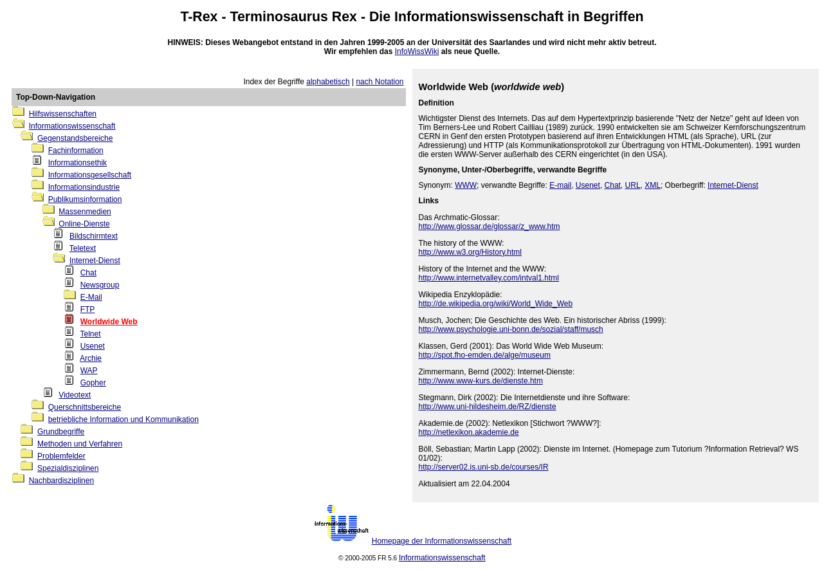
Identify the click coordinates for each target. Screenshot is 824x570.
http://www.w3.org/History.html (470, 252)
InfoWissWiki (417, 51)
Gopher (93, 382)
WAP (89, 370)
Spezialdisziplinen (67, 468)
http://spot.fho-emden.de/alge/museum (485, 355)
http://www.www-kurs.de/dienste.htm (481, 380)
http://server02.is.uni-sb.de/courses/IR (484, 467)
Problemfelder (61, 456)
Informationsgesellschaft (89, 174)
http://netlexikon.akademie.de (469, 432)
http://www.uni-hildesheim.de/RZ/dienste (487, 406)
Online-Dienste (84, 223)
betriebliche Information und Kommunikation (123, 419)
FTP (87, 309)
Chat (88, 272)
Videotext (75, 395)
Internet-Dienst (94, 260)
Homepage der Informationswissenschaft (441, 541)
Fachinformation (76, 150)
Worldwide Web (109, 321)
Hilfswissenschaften (62, 113)
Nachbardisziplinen (61, 480)
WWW (466, 185)
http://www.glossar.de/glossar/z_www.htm (489, 226)
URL (633, 185)
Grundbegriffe (60, 431)
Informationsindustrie (84, 187)
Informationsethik (77, 162)
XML (653, 185)
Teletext (82, 248)
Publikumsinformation (85, 199)
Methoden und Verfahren (79, 443)
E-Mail (91, 297)
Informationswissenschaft (478, 16)
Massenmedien (85, 211)
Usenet (92, 346)
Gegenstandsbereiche (75, 138)
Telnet (90, 333)
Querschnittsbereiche (84, 407)
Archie (91, 358)
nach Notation (379, 81)
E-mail (560, 185)
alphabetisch (327, 81)
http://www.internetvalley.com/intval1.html (489, 277)
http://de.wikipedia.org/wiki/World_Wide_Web (496, 303)
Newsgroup (100, 285)
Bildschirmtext (93, 236)
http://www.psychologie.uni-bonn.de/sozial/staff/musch (511, 329)
